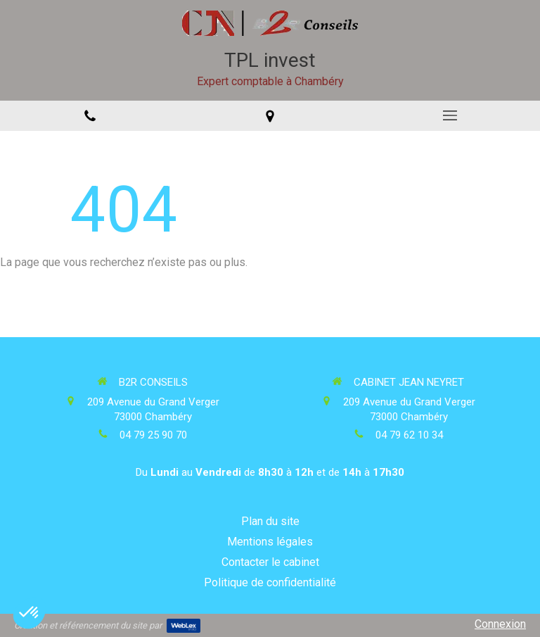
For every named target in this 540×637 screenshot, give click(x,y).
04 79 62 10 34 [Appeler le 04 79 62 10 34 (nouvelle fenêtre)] (409, 435)
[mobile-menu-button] (450, 115)
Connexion (500, 624)
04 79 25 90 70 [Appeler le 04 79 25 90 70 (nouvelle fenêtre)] (153, 435)
